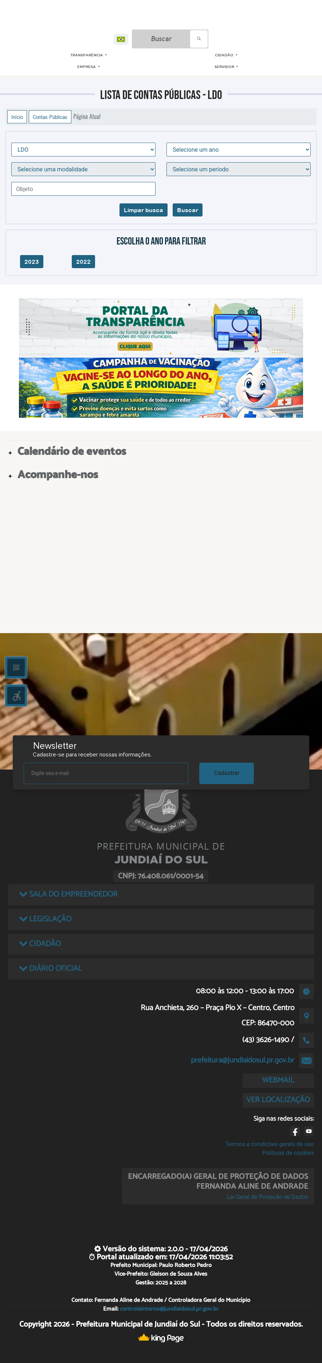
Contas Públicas (50, 116)
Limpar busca (143, 210)
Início (17, 116)
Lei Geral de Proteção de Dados (267, 1196)
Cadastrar (227, 773)
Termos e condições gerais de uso (269, 1144)
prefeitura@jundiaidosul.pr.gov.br (242, 1060)
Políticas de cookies (288, 1152)
